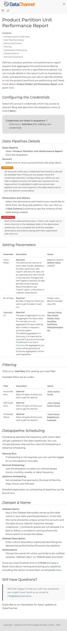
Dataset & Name (11, 53)
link (16, 234)
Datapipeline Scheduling (15, 50)
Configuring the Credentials (17, 37)
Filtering (8, 47)
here (11, 87)
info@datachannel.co (19, 596)
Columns (20, 345)
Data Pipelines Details (14, 40)
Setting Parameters (13, 43)
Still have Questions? (13, 57)
